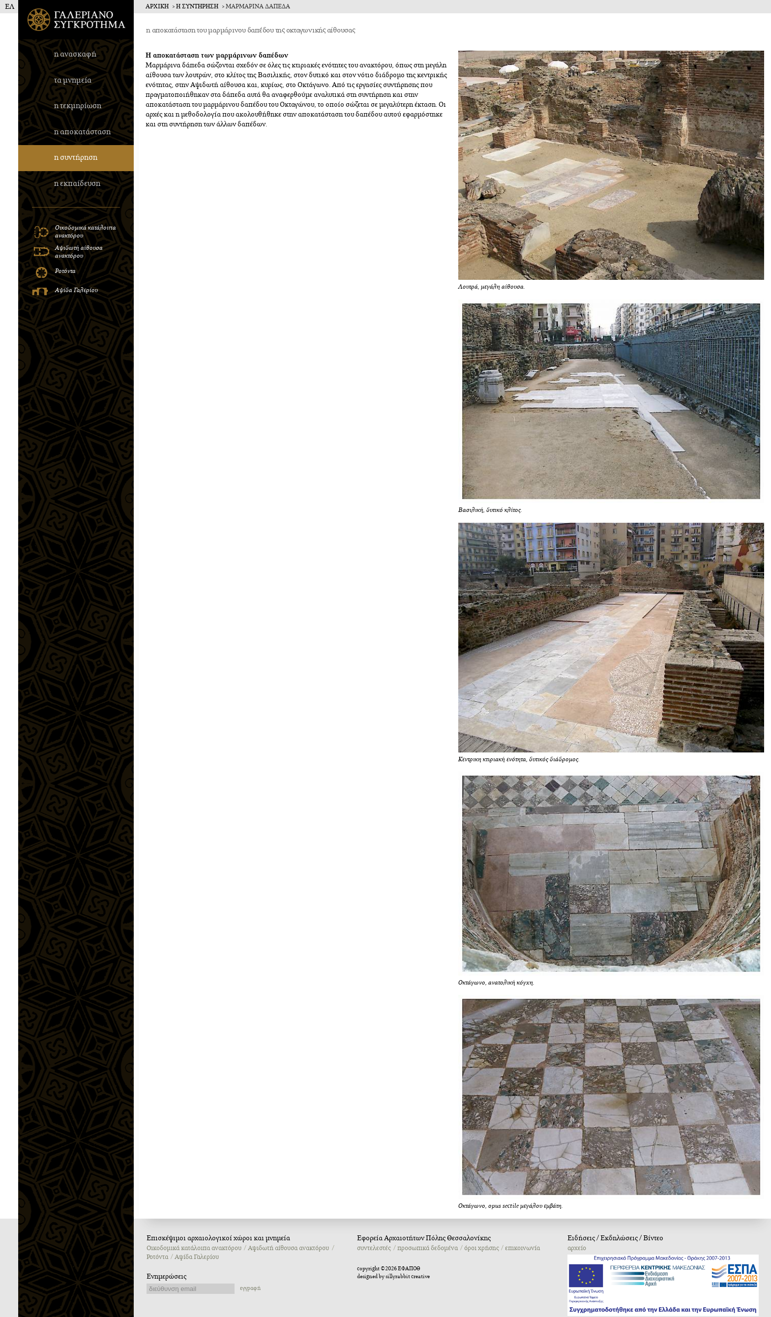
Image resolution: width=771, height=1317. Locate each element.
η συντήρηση (75, 157)
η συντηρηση (197, 6)
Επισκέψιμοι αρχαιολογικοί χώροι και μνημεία (218, 1238)
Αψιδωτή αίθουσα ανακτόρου (288, 1248)
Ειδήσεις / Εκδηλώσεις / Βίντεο (615, 1238)
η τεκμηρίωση (77, 106)
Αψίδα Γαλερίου (197, 1257)
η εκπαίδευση (77, 183)
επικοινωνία (522, 1248)
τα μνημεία (72, 80)
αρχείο (576, 1248)
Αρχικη (157, 6)
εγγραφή (250, 1288)
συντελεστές (373, 1248)
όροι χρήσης (481, 1248)
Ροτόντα (157, 1257)
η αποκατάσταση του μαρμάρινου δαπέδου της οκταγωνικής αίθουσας (250, 30)
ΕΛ (9, 7)
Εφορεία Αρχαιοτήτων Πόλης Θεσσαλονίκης (424, 1238)
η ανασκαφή (75, 54)
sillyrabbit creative (408, 1277)
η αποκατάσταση (82, 132)
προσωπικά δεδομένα (427, 1248)
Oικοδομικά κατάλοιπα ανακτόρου (194, 1248)
